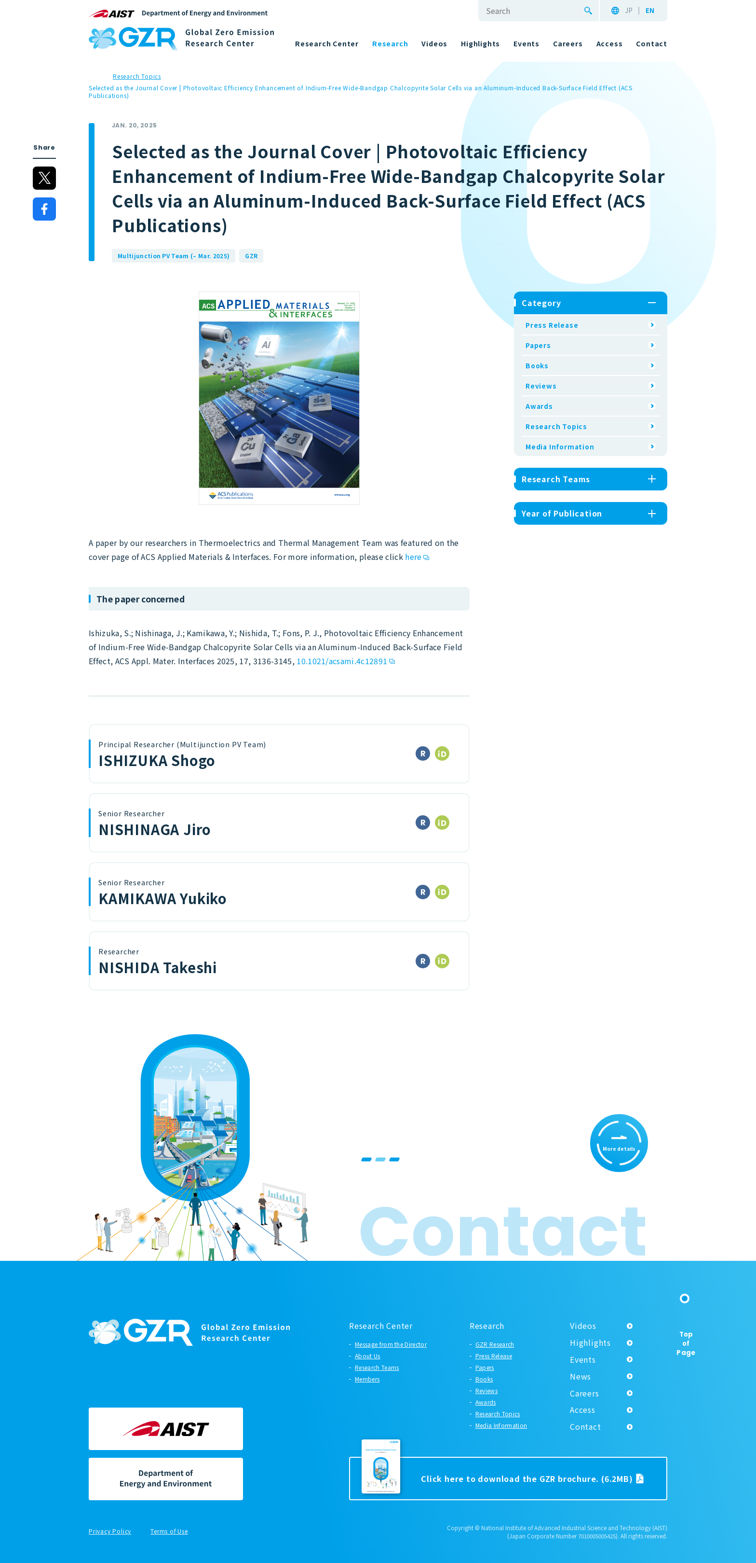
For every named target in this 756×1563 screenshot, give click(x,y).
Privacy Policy (110, 1532)
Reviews (541, 386)
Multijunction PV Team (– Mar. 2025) (174, 255)
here (413, 556)
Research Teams (377, 1367)
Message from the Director (391, 1344)
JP (629, 10)
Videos (583, 1325)
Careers (584, 1393)
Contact (585, 1426)
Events (583, 1359)
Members (367, 1379)
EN (650, 10)
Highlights (590, 1342)
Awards (539, 406)
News (580, 1376)
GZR (251, 255)
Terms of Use (169, 1532)
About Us (367, 1356)
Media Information (560, 446)
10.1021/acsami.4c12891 (342, 661)
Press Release (552, 325)
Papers (538, 345)
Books (537, 365)
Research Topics (556, 426)
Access (582, 1409)
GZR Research (494, 1344)
